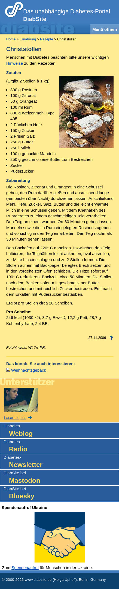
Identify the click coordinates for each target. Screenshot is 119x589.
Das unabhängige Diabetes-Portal (66, 15)
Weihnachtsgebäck (28, 370)
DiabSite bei (61, 477)
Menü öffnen (104, 29)
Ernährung (28, 39)
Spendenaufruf (25, 567)
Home (11, 39)
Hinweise (14, 63)
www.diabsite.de (38, 580)
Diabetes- (61, 431)
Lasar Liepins (15, 418)
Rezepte (46, 39)
